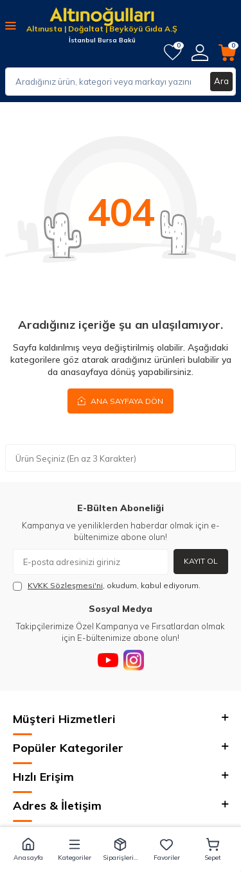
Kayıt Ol (201, 561)
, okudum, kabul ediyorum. (107, 585)
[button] (28, 849)
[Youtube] (108, 660)
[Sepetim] (227, 52)
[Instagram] (133, 660)
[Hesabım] (200, 52)
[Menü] (10, 25)
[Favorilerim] (172, 52)
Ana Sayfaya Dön (120, 400)
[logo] (101, 17)
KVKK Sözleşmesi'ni (65, 585)
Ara (221, 81)
